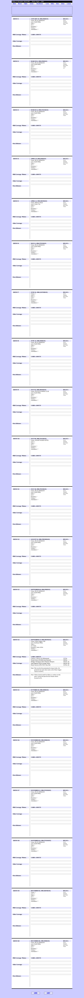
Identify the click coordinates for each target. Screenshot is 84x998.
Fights (25, 3)
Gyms (47, 3)
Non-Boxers (39, 3)
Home (14, 3)
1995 (35, 993)
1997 (48, 993)
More (57, 3)
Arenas (32, 3)
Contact (69, 3)
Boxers (20, 3)
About (62, 3)
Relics (52, 3)
